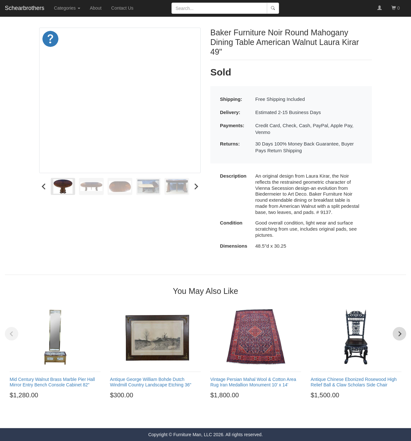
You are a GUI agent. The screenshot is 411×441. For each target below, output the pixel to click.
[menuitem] (63, 186)
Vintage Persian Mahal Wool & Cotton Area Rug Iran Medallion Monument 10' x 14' (253, 382)
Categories (67, 8)
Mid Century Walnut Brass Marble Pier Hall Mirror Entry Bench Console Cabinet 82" (52, 382)
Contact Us (122, 8)
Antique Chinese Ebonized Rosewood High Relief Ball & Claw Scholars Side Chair (354, 382)
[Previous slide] (11, 333)
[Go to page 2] (197, 418)
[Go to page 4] (208, 418)
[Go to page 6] (220, 418)
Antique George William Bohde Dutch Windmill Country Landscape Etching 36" (150, 382)
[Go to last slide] (44, 186)
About (96, 8)
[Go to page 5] (214, 418)
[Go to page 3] (202, 418)
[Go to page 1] (191, 417)
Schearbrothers (24, 8)
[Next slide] (196, 186)
